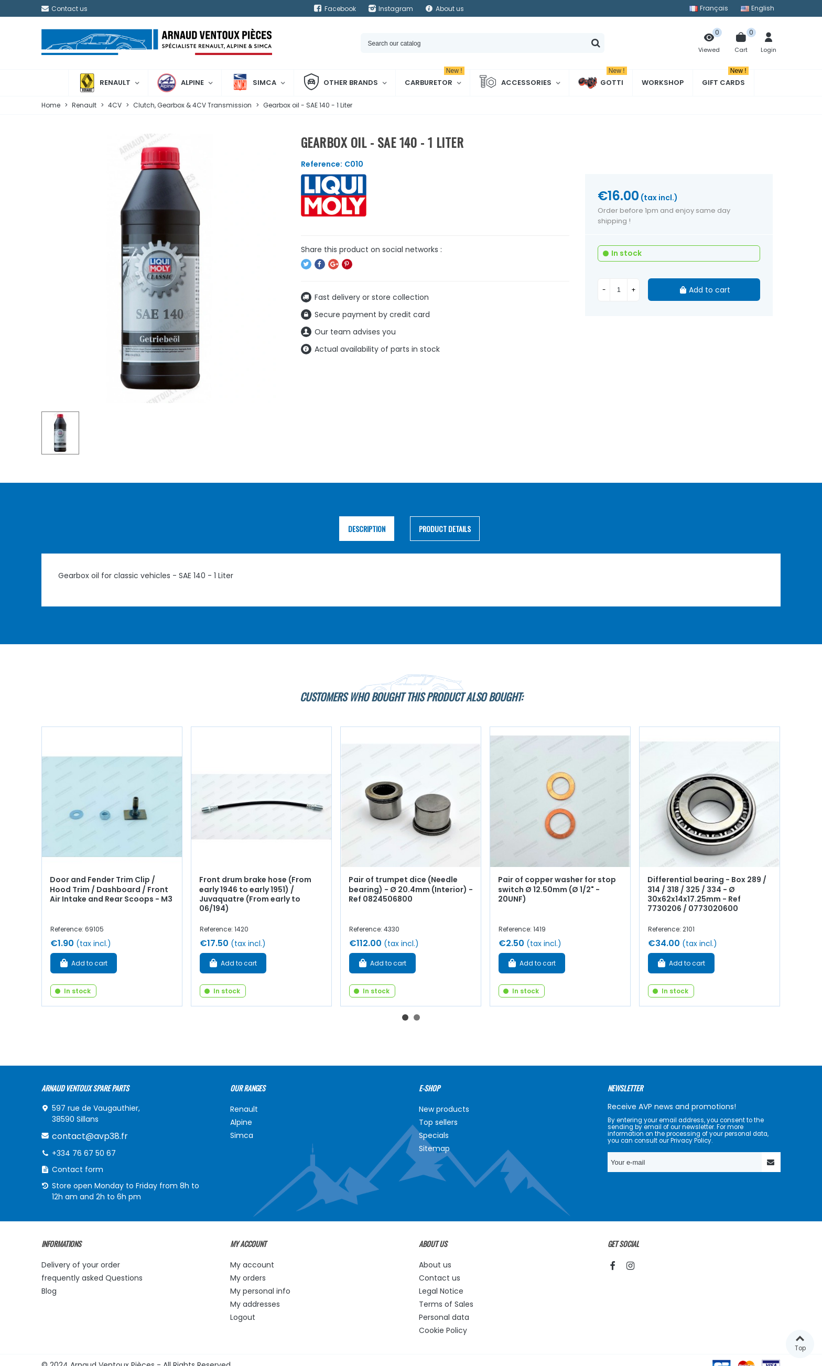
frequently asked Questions (92, 1278)
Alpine (180, 83)
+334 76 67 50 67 (84, 1153)
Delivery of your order (80, 1265)
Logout (242, 1317)
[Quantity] (619, 289)
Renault (104, 83)
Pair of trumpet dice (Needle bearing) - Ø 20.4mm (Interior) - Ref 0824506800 (411, 889)
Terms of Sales (446, 1304)
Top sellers (438, 1122)
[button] (405, 1017)
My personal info (260, 1291)
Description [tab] (366, 528)
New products (444, 1109)
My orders (248, 1278)
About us (435, 1265)
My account (252, 1265)
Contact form (77, 1169)
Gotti (602, 83)
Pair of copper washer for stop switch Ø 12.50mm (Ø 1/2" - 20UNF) (557, 889)
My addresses (255, 1304)
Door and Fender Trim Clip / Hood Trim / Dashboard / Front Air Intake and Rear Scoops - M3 (111, 889)
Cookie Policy (443, 1330)
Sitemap (434, 1148)
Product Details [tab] (445, 528)
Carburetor (434, 79)
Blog (49, 1291)
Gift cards (725, 79)
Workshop (663, 83)
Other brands (340, 83)
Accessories (515, 83)
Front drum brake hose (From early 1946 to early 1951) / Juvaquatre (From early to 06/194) (255, 894)
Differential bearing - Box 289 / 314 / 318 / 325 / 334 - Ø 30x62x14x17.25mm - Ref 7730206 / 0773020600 (706, 894)
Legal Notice (441, 1291)
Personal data (444, 1317)
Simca (253, 83)
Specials (434, 1135)
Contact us (439, 1278)
